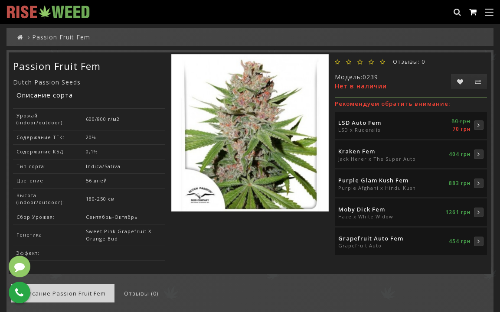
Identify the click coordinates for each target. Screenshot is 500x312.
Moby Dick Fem (361, 209)
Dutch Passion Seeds (47, 82)
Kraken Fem (356, 151)
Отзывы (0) (141, 293)
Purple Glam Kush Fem (373, 180)
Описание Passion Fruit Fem (63, 293)
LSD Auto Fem (359, 123)
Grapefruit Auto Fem (370, 238)
